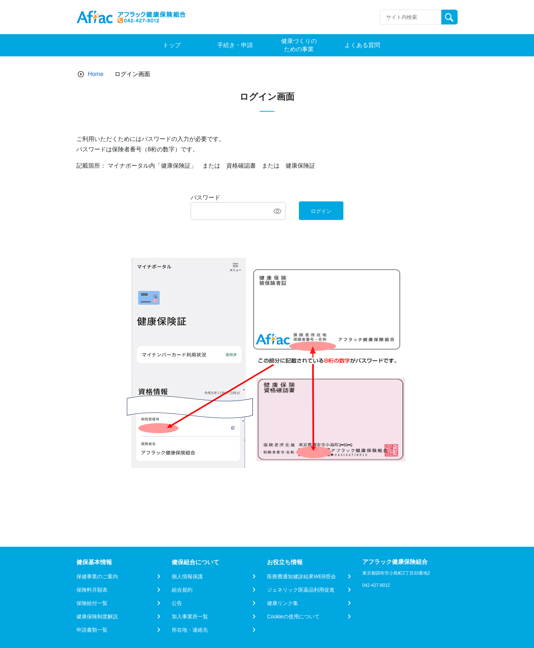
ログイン (321, 211)
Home (95, 74)
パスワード (205, 197)
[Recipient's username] (411, 17)
